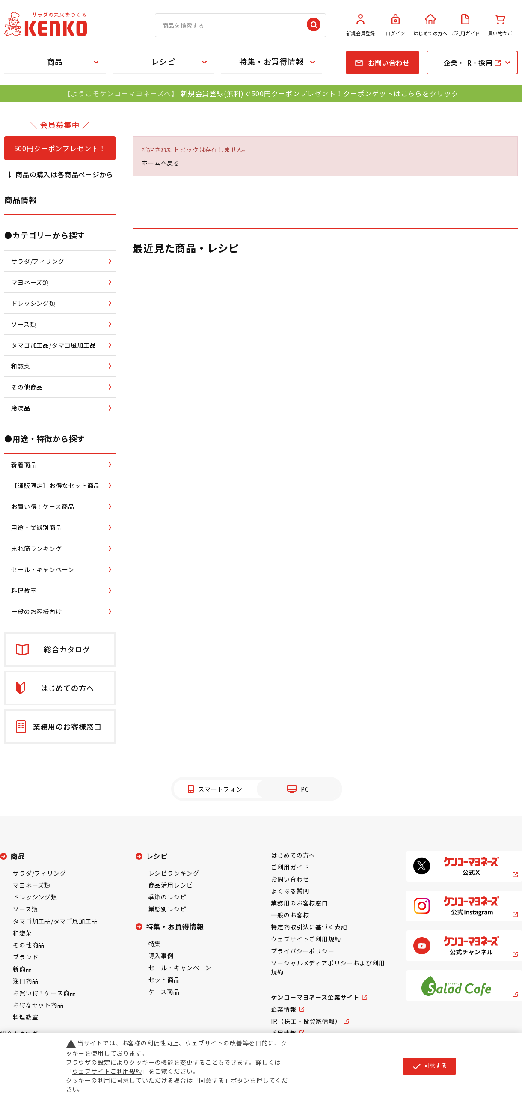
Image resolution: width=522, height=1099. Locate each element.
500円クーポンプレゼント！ (60, 148)
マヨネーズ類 (31, 885)
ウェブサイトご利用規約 (306, 939)
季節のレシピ (167, 897)
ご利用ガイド (465, 25)
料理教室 (25, 1017)
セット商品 (164, 979)
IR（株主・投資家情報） (306, 1021)
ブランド (25, 957)
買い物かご (500, 25)
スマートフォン (220, 789)
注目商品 (25, 981)
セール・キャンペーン (179, 967)
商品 (55, 61)
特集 (154, 943)
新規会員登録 (360, 25)
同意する (429, 1066)
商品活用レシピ (170, 885)
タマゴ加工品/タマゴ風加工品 (55, 921)
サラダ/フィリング (39, 873)
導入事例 (161, 955)
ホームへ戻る (161, 162)
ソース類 (25, 909)
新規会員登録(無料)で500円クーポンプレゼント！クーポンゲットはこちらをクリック (319, 93)
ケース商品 (164, 991)
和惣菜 (22, 933)
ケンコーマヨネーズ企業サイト (315, 997)
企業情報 (283, 1009)
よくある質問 (290, 891)
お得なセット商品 (38, 1005)
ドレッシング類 (35, 897)
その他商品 (28, 945)
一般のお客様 (290, 915)
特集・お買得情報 (271, 61)
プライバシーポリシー (302, 951)
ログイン (395, 25)
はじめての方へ (430, 25)
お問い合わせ (290, 879)
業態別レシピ (167, 909)
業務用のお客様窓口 (299, 903)
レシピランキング (173, 873)
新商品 (22, 969)
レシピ (163, 61)
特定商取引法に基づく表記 (309, 927)
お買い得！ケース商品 (44, 993)
